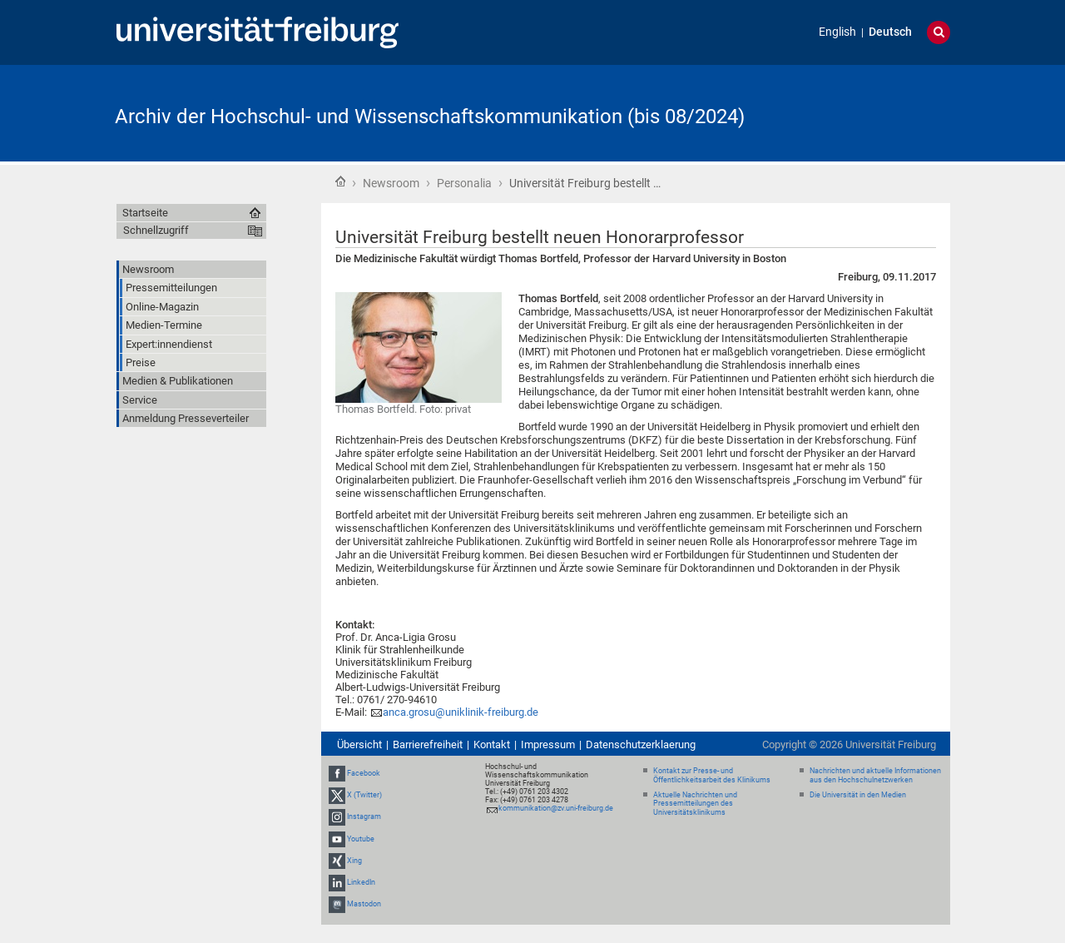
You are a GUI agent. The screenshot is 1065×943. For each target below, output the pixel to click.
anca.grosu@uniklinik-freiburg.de (460, 712)
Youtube (360, 839)
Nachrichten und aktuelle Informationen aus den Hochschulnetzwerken (875, 775)
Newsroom (391, 183)
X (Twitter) (364, 795)
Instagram (364, 817)
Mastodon (364, 904)
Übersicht (359, 744)
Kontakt (491, 744)
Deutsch (890, 32)
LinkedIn (361, 882)
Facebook (363, 773)
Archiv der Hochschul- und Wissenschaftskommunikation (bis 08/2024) (430, 116)
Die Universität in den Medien (858, 795)
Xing (354, 860)
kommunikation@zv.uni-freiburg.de (555, 808)
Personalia (464, 183)
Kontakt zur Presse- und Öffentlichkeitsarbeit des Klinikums (711, 775)
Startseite (340, 181)
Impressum (548, 744)
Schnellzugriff (156, 230)
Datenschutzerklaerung (641, 744)
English (837, 32)
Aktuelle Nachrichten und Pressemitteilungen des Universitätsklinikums (695, 804)
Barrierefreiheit (428, 744)
